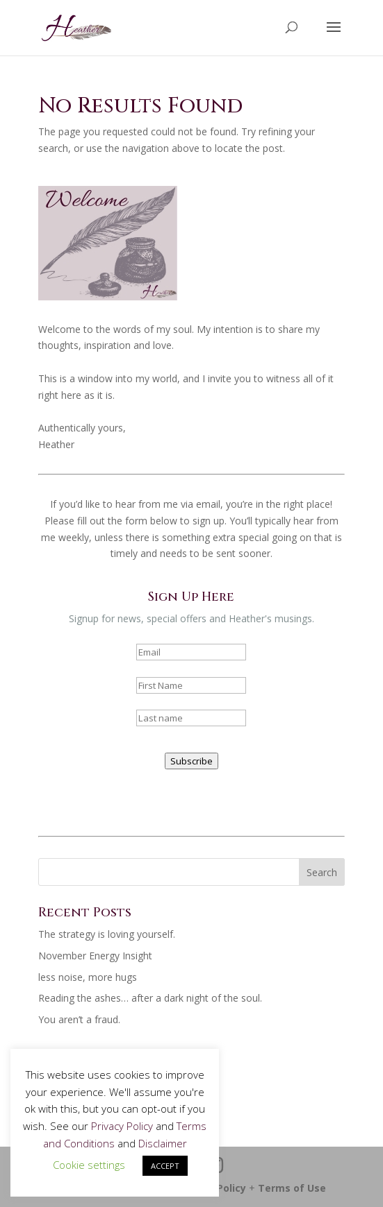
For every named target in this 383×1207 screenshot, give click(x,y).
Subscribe (191, 761)
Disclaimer (162, 1143)
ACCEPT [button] (165, 1166)
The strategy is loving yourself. (106, 934)
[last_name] (191, 718)
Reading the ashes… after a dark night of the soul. (150, 997)
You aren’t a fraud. (79, 1019)
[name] (191, 685)
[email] (191, 652)
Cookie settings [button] (89, 1165)
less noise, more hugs (87, 977)
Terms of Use (292, 1188)
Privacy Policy (122, 1126)
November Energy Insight (95, 955)
